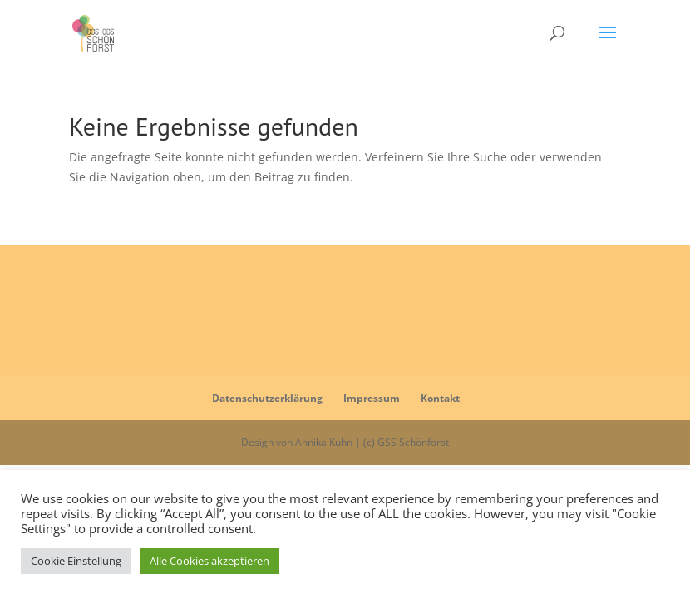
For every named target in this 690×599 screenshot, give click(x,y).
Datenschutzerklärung (267, 398)
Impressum (371, 398)
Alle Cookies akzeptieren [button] (209, 560)
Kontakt (440, 398)
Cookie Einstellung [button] (76, 560)
